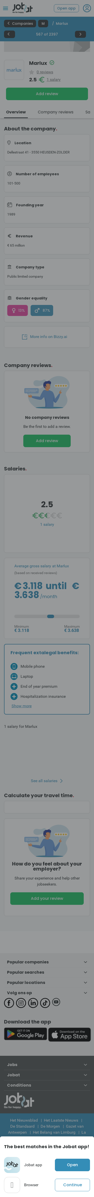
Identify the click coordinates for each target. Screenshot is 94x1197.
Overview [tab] (16, 112)
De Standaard (22, 1126)
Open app (66, 8)
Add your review (47, 898)
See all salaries (44, 781)
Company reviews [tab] (55, 112)
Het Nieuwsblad (24, 1120)
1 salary (54, 80)
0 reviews (45, 72)
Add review (47, 94)
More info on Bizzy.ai (44, 336)
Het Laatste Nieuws (61, 1120)
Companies (20, 23)
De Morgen (50, 1126)
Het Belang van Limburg (54, 1132)
